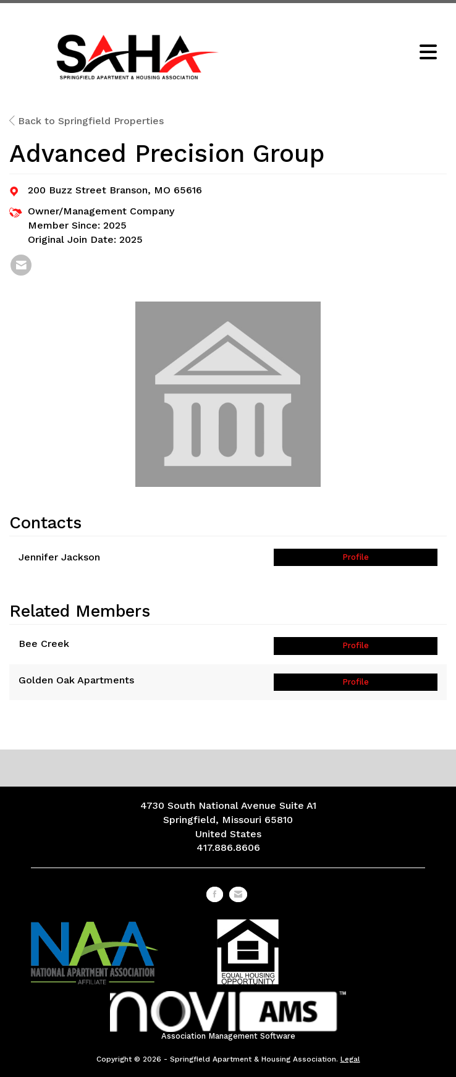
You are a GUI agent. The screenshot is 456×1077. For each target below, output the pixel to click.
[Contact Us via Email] (238, 894)
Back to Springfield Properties (86, 121)
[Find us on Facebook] (214, 894)
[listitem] (21, 265)
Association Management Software (228, 1016)
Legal (350, 1059)
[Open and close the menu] (349, 53)
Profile (355, 557)
